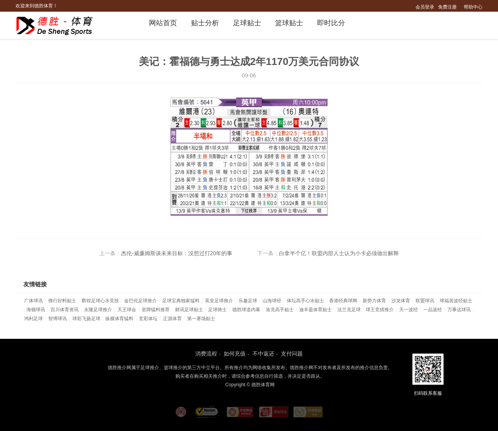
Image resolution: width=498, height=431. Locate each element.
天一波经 (408, 309)
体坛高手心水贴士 (305, 300)
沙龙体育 (400, 300)
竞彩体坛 (148, 318)
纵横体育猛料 (119, 318)
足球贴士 (247, 23)
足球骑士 (217, 309)
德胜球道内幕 (246, 309)
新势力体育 (374, 300)
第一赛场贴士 (201, 318)
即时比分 (331, 23)
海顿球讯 (35, 309)
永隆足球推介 (98, 309)
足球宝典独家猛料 (181, 300)
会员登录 (425, 7)
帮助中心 (473, 7)
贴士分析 (205, 23)
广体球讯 (33, 300)
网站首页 (163, 23)
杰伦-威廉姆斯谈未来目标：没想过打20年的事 (176, 253)
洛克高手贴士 (280, 309)
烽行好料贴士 (62, 300)
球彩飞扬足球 (86, 318)
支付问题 (292, 353)
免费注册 (447, 7)
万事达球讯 (459, 309)
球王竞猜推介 (380, 309)
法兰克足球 (349, 309)
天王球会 (126, 309)
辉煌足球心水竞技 (100, 300)
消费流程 (206, 353)
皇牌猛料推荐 (156, 309)
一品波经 (432, 309)
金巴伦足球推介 (140, 300)
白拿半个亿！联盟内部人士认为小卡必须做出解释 (339, 253)
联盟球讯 (425, 300)
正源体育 (172, 318)
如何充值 (234, 353)
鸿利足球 (33, 318)
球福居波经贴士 (456, 300)
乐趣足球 (247, 300)
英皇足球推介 (219, 300)
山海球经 (272, 300)
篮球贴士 (289, 23)
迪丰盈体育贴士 (315, 309)
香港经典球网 (343, 300)
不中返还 (263, 353)
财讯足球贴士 (189, 309)
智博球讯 (57, 318)
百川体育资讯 (65, 309)
